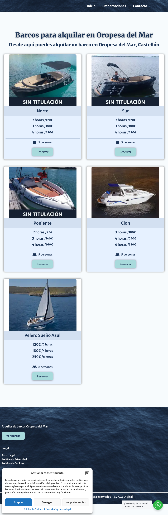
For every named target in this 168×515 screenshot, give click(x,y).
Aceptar (18, 502)
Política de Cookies (32, 509)
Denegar (47, 502)
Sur (125, 116)
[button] (87, 473)
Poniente (42, 229)
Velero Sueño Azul (42, 341)
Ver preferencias (76, 502)
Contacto (140, 9)
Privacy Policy (51, 509)
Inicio (91, 9)
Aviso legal (65, 509)
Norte (42, 116)
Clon (125, 229)
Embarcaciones (114, 9)
